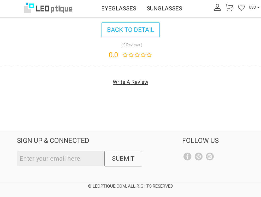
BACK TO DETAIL (130, 29)
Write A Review (130, 82)
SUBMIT (123, 158)
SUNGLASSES (164, 8)
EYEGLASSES (118, 8)
